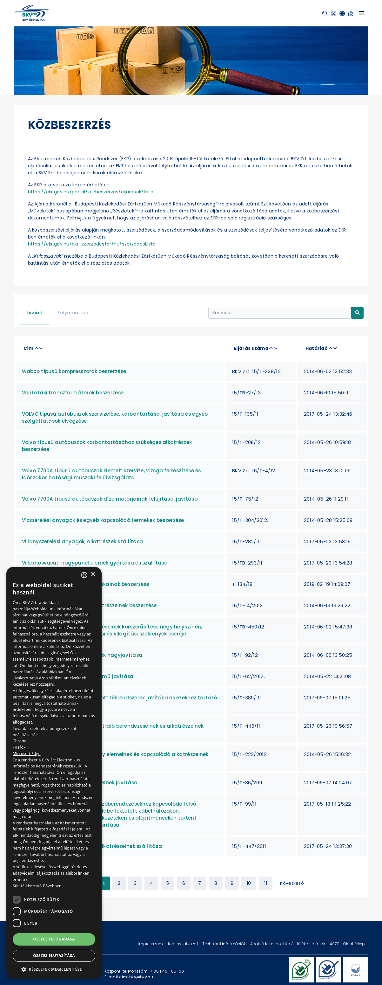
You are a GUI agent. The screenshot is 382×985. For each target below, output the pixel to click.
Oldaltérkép (354, 944)
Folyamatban (73, 312)
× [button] (92, 574)
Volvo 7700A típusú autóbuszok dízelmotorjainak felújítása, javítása (110, 499)
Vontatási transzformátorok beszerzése (73, 392)
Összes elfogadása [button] (54, 939)
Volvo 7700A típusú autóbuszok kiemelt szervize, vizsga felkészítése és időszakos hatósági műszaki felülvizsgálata (111, 474)
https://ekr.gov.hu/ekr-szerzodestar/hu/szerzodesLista (92, 244)
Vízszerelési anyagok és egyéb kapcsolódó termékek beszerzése (103, 520)
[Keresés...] (279, 313)
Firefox (19, 747)
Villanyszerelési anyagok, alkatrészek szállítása (82, 541)
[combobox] (84, 575)
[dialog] (54, 773)
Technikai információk (224, 944)
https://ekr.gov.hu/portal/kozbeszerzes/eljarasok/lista (91, 192)
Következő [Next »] (292, 883)
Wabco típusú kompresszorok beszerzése (74, 371)
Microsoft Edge (27, 753)
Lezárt (34, 312)
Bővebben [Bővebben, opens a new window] (52, 886)
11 (265, 883)
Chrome (20, 741)
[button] (325, 13)
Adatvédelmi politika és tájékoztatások (288, 944)
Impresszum (151, 944)
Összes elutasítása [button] (54, 955)
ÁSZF (335, 944)
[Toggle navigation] (361, 13)
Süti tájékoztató (27, 886)
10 (249, 883)
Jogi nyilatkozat (183, 944)
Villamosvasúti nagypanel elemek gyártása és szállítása (95, 562)
